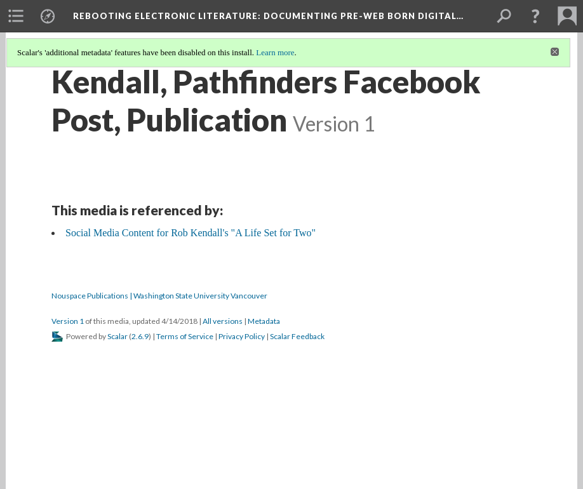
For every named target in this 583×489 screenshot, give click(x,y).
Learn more (275, 52)
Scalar (117, 336)
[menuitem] (16, 16)
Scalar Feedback (297, 336)
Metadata (264, 321)
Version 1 (67, 321)
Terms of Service (184, 336)
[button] (535, 16)
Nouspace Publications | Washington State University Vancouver (159, 295)
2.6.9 (140, 336)
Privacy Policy (241, 336)
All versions (223, 321)
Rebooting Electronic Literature (268, 16)
